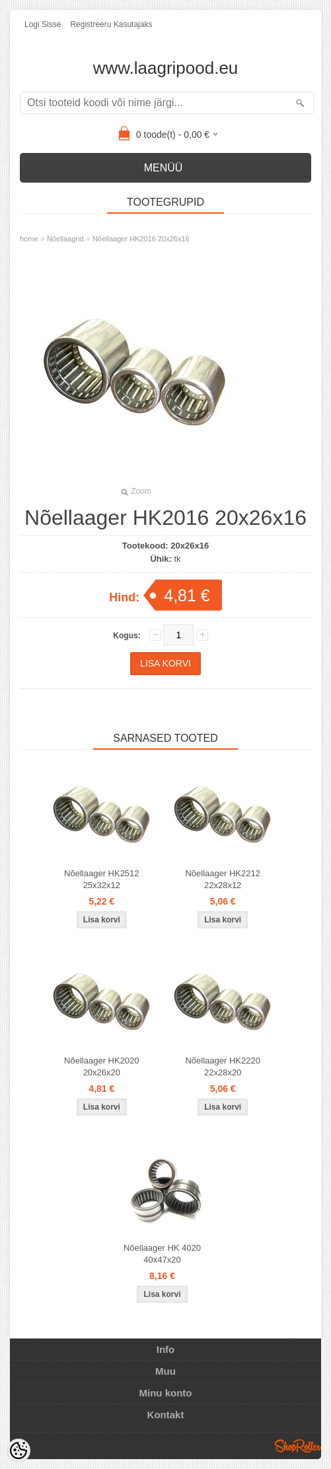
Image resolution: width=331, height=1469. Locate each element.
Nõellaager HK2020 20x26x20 (101, 1066)
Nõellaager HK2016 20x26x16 (141, 239)
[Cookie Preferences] (18, 1450)
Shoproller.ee (298, 1446)
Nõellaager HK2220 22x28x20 (222, 1066)
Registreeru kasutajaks (111, 24)
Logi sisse (42, 24)
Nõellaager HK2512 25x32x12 (101, 879)
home (29, 239)
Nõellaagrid (65, 239)
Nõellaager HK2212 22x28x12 (222, 879)
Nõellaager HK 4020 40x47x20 (162, 1254)
